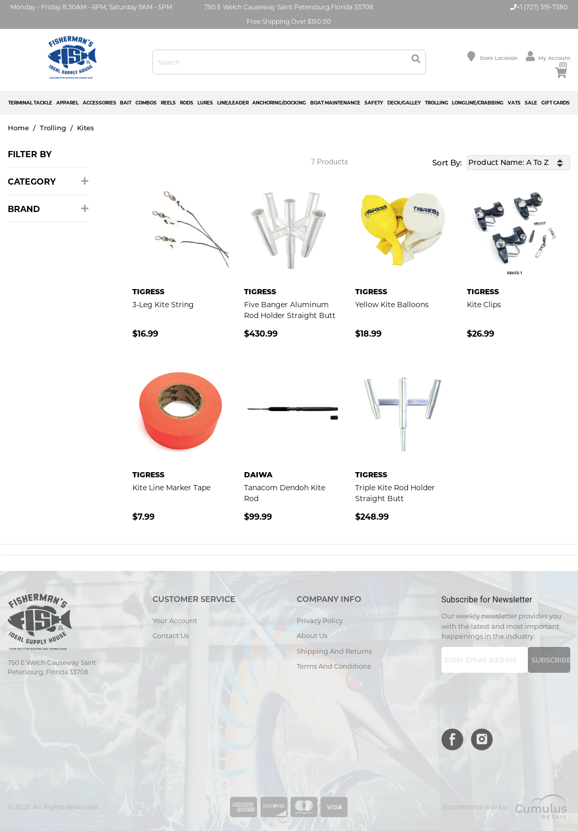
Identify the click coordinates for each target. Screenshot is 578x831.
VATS (514, 102)
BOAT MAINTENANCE (335, 102)
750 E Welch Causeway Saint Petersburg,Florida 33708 (288, 7)
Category (48, 182)
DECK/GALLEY (404, 102)
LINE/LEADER (233, 102)
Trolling (53, 128)
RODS (186, 102)
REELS (168, 102)
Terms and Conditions (334, 666)
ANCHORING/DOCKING (279, 102)
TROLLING (436, 102)
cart (561, 71)
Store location (492, 56)
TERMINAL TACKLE (30, 102)
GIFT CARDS (555, 102)
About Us (312, 635)
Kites (85, 128)
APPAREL (67, 102)
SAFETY (373, 102)
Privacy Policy (320, 620)
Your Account (175, 620)
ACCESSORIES (99, 102)
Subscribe (550, 660)
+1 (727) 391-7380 (539, 7)
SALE (531, 102)
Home (18, 128)
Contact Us (171, 635)
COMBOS (146, 102)
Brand (48, 209)
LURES (205, 102)
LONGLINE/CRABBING (478, 102)
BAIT (125, 102)
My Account (548, 56)
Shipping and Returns (334, 651)
